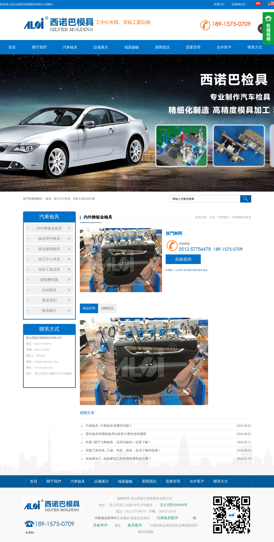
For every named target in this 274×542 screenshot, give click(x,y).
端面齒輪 (131, 47)
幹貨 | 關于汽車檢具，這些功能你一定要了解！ (119, 442)
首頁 (12, 47)
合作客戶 (224, 47)
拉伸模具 (49, 290)
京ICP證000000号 (174, 505)
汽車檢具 (70, 47)
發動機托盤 (49, 280)
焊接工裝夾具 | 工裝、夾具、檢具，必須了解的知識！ (123, 450)
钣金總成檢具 (49, 249)
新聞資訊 (162, 47)
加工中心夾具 (49, 259)
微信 (205, 270)
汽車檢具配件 (167, 518)
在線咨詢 (183, 259)
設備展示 (101, 47)
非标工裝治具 (49, 269)
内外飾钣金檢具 (49, 228)
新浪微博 (188, 270)
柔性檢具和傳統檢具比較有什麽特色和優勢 (116, 434)
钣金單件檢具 (49, 238)
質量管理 (193, 47)
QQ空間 (179, 270)
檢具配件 (135, 525)
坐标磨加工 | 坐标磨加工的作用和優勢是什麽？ (119, 458)
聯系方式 (255, 47)
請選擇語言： (240, 4)
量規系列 (49, 300)
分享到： (170, 270)
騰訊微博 (197, 270)
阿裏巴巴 (219, 4)
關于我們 (39, 47)
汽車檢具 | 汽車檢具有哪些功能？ (109, 425)
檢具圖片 (49, 310)
